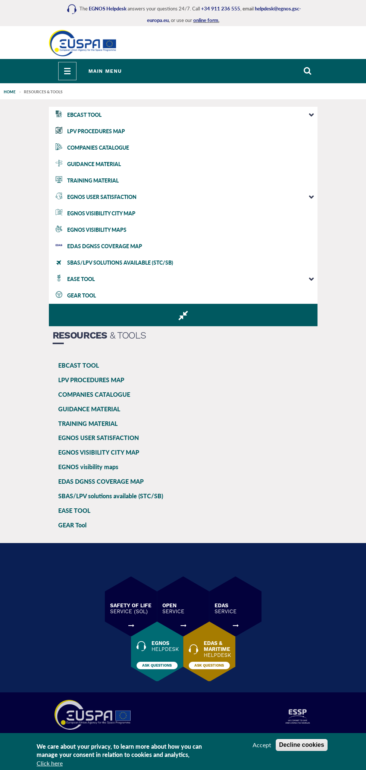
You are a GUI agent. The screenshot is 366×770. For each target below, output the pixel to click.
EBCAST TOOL (78, 365)
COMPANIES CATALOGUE (94, 394)
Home (10, 92)
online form (205, 20)
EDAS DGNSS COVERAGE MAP (101, 481)
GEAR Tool (72, 525)
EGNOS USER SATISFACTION (98, 437)
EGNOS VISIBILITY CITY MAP (98, 452)
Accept (262, 744)
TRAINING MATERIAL (88, 423)
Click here (50, 763)
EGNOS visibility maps (88, 466)
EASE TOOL (74, 510)
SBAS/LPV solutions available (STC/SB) (110, 495)
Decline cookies (301, 745)
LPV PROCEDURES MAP (91, 379)
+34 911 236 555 (220, 9)
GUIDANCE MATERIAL (89, 408)
